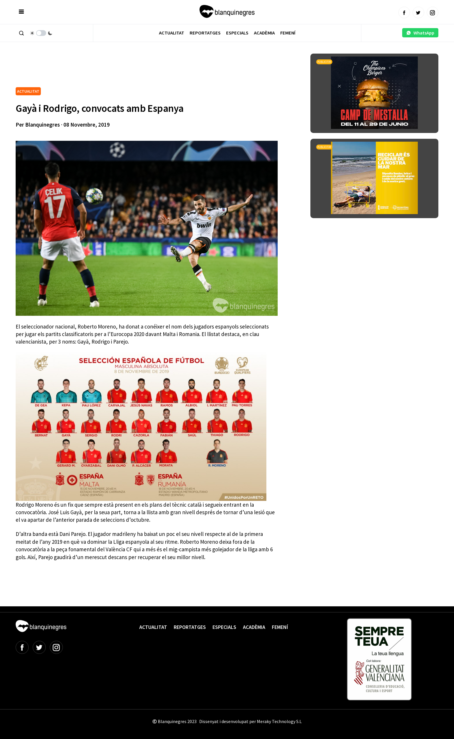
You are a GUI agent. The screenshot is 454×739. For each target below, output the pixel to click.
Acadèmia (264, 33)
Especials (237, 33)
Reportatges (205, 33)
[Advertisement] (121, 69)
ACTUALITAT (28, 91)
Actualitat (171, 33)
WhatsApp (420, 33)
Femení (287, 33)
